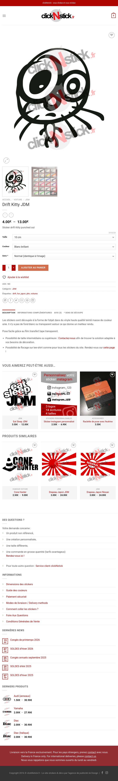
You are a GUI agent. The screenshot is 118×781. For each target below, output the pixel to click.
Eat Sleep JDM (20, 421)
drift (14, 293)
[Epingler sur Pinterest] (27, 300)
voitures (34, 293)
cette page (109, 347)
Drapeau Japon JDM (59, 492)
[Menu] (4, 15)
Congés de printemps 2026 (25, 639)
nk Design (93, 773)
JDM (27, 199)
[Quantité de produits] (9, 268)
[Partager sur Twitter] (16, 300)
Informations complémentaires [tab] (34, 313)
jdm (28, 293)
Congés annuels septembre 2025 (28, 657)
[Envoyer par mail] (21, 300)
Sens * (5, 256)
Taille (4, 237)
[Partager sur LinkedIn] (32, 300)
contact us (90, 756)
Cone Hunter (20, 492)
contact (92, 752)
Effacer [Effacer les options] (112, 233)
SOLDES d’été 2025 (20, 666)
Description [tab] (8, 313)
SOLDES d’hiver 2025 (21, 675)
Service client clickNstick (49, 565)
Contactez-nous (66, 338)
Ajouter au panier (33, 267)
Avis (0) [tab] (58, 313)
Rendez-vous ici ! (15, 555)
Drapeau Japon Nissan (98, 492)
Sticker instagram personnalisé (59, 421)
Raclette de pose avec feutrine (98, 421)
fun (18, 293)
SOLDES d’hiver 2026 (21, 648)
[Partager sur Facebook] (10, 300)
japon (23, 293)
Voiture (18, 199)
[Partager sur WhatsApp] (5, 300)
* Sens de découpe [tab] (73, 313)
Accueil (6, 199)
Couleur (5, 246)
